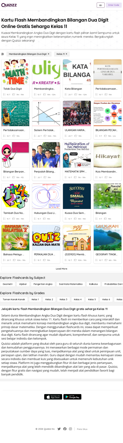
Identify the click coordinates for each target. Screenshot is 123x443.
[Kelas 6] (106, 299)
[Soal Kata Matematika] (70, 284)
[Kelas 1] (35, 299)
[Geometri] (7, 284)
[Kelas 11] (62, 54)
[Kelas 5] (92, 299)
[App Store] (53, 397)
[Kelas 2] (49, 299)
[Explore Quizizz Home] (9, 5)
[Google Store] (72, 397)
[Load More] (61, 268)
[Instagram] (70, 428)
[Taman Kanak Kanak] (14, 299)
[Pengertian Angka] (43, 284)
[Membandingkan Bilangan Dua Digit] (29, 54)
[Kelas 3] (63, 299)
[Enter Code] (114, 5)
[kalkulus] (93, 284)
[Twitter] (59, 428)
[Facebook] (64, 428)
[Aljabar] (23, 284)
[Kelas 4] (77, 299)
